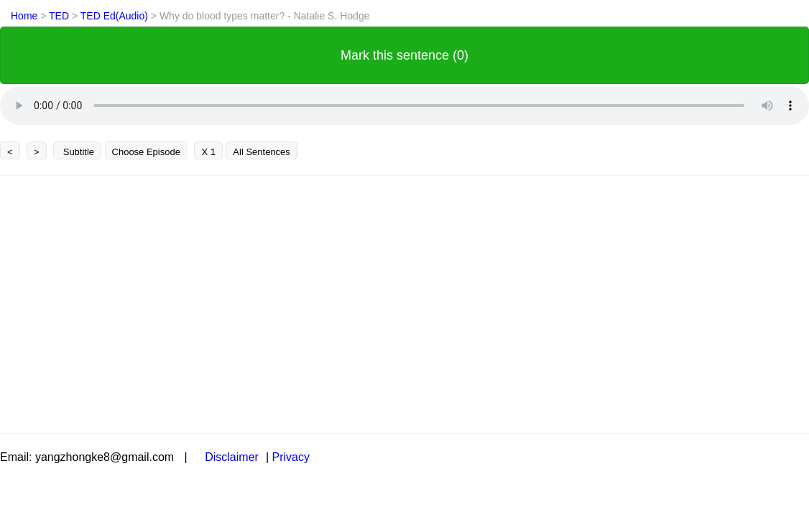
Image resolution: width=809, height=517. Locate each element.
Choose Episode (146, 151)
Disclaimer (232, 457)
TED (60, 16)
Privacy (290, 457)
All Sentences (261, 151)
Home (24, 16)
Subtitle (77, 151)
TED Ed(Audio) (115, 16)
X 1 (208, 151)
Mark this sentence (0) (404, 55)
